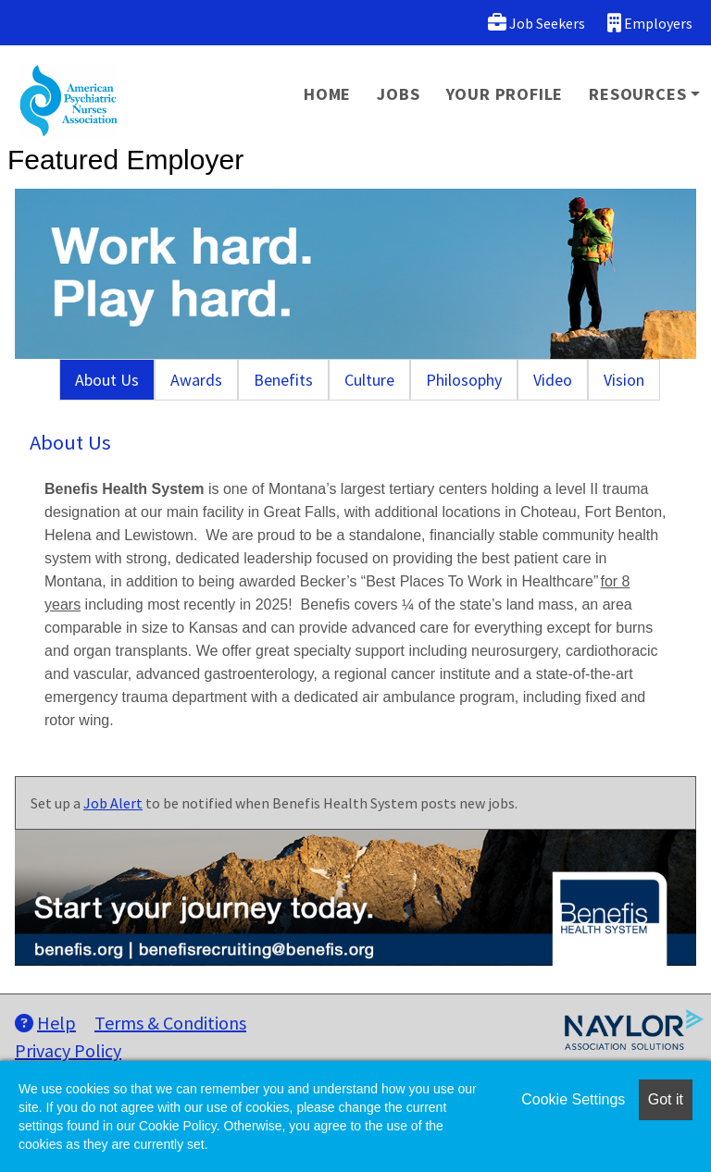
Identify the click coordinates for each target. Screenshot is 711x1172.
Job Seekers (536, 22)
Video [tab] (552, 379)
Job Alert (113, 803)
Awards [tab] (196, 379)
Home (327, 94)
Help (45, 1022)
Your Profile (505, 94)
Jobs (398, 94)
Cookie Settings (573, 1099)
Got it (665, 1099)
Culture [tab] (369, 379)
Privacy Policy (68, 1050)
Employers (649, 22)
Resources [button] (637, 94)
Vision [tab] (624, 379)
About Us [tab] (107, 379)
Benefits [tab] (283, 379)
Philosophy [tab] (464, 379)
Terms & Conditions (170, 1022)
